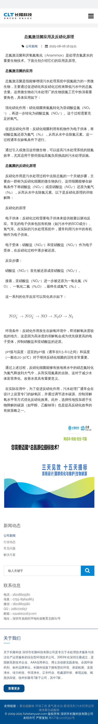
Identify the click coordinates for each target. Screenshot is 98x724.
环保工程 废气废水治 (49, 706)
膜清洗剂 (69, 706)
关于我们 (12, 638)
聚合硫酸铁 (27, 706)
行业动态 (10, 542)
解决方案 (10, 554)
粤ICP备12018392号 (62, 718)
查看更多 (14, 688)
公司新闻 (32, 46)
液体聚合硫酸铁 (49, 710)
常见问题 (10, 548)
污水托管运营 (85, 706)
